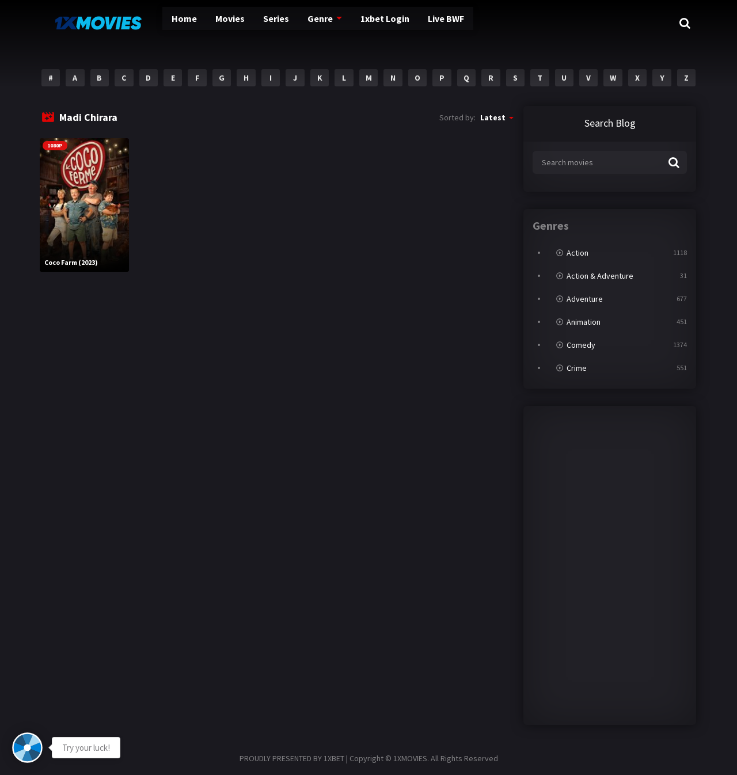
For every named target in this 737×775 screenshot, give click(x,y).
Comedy (581, 345)
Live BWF (433, 23)
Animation (584, 322)
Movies (207, 23)
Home (160, 23)
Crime (577, 368)
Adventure (585, 299)
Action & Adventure (600, 276)
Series (255, 23)
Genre (301, 23)
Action (577, 253)
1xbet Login (368, 23)
